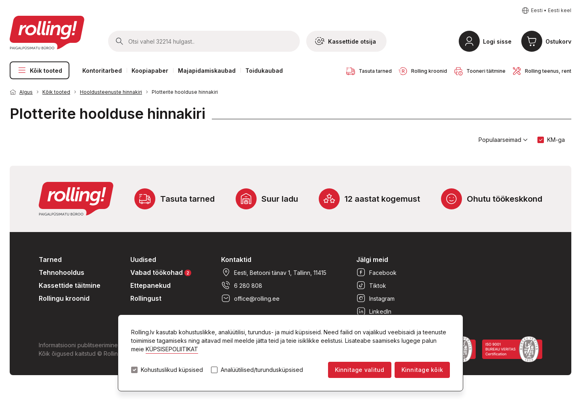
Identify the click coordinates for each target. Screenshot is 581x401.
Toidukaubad (264, 70)
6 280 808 (241, 285)
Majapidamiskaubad (207, 70)
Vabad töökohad (160, 272)
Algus (26, 92)
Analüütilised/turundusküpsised (262, 370)
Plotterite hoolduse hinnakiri (185, 92)
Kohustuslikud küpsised (172, 370)
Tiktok (371, 285)
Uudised (143, 259)
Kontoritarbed (102, 70)
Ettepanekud (150, 285)
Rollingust (145, 298)
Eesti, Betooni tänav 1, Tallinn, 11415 (273, 272)
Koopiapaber (150, 70)
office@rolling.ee (250, 298)
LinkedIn (373, 311)
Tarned (50, 259)
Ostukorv (558, 41)
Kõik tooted (39, 70)
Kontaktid (236, 259)
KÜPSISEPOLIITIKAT (172, 349)
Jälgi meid (372, 259)
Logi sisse (497, 41)
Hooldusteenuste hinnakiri (111, 92)
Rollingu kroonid (64, 298)
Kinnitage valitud (360, 369)
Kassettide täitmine (69, 285)
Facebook (376, 272)
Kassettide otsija (345, 41)
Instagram (375, 298)
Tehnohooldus (61, 272)
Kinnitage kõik (422, 369)
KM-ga (556, 140)
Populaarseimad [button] (503, 140)
